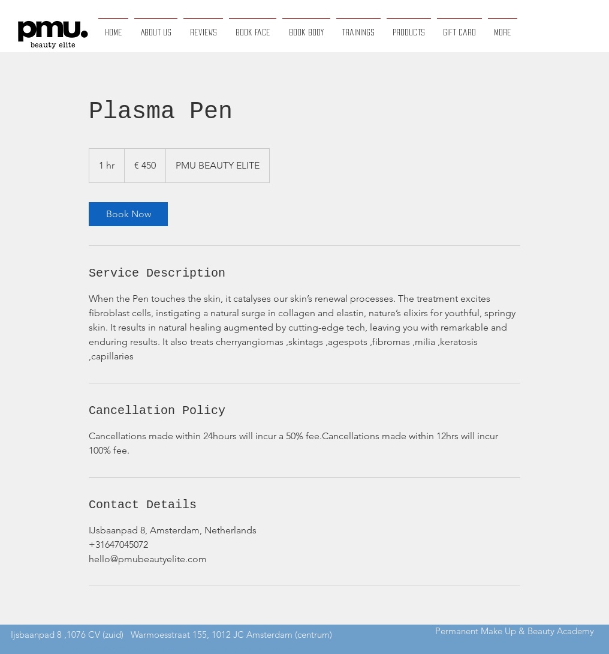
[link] (128, 214)
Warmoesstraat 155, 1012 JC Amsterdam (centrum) (231, 634)
